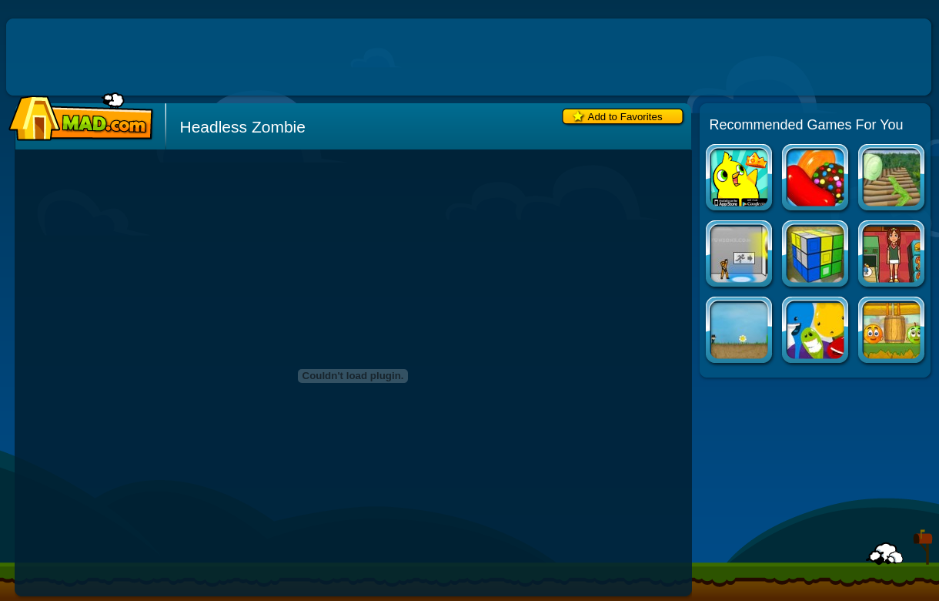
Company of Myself (740, 332)
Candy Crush (816, 179)
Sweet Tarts (892, 179)
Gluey (816, 332)
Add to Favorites (625, 117)
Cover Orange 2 (892, 332)
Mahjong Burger (892, 255)
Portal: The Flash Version (740, 255)
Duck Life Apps (740, 179)
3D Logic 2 (816, 255)
